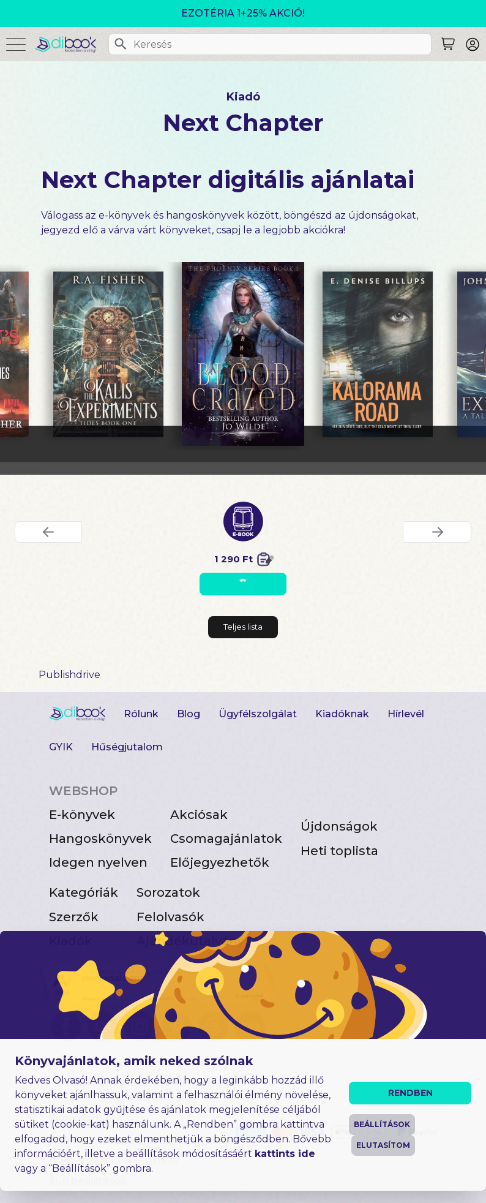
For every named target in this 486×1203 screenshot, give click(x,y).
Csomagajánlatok (226, 838)
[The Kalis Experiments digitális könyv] (108, 354)
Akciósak (199, 814)
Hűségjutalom (127, 747)
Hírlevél (405, 714)
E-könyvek (82, 814)
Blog (188, 714)
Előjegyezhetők (219, 862)
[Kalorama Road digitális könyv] (378, 354)
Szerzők (74, 917)
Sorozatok (168, 892)
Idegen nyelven (98, 862)
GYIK (61, 747)
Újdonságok (339, 826)
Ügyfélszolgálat (258, 714)
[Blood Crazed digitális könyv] (243, 354)
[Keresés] (120, 44)
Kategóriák (83, 892)
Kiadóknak (342, 714)
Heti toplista (339, 850)
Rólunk (141, 714)
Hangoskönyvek (100, 838)
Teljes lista (243, 627)
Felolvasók (170, 917)
